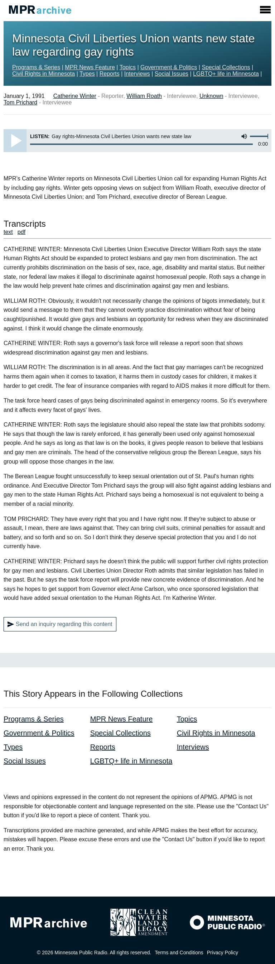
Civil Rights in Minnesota (43, 74)
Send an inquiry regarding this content (60, 624)
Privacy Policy (222, 952)
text (8, 232)
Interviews (137, 74)
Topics (128, 67)
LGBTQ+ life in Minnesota (226, 74)
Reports (110, 74)
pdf (21, 232)
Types (87, 74)
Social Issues (171, 74)
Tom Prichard (20, 102)
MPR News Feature (90, 67)
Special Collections (226, 67)
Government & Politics (168, 67)
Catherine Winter (74, 96)
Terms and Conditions (179, 952)
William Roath (144, 96)
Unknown (211, 96)
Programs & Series (36, 67)
